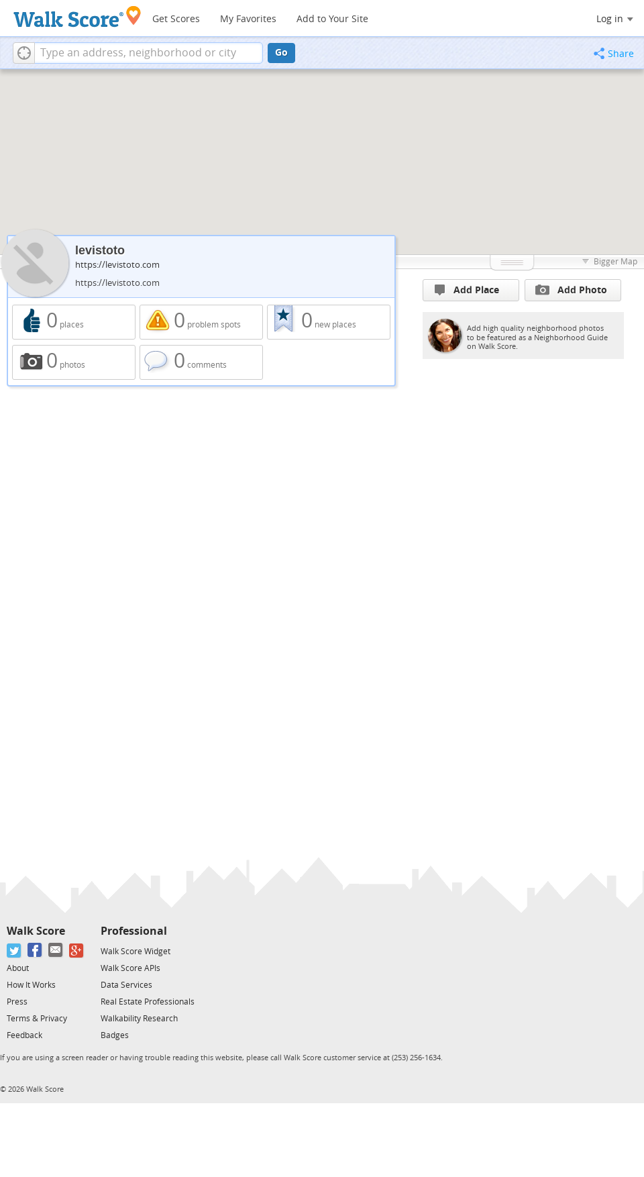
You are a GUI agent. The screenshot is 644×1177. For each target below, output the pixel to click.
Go (281, 52)
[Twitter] (14, 950)
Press (17, 1002)
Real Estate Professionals (148, 1002)
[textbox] (148, 53)
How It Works (31, 985)
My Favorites (248, 19)
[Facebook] (35, 950)
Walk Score (36, 931)
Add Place (467, 290)
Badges (115, 1035)
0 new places (329, 322)
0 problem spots (201, 322)
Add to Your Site (332, 19)
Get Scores (176, 19)
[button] (24, 53)
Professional (134, 931)
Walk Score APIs (130, 968)
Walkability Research (139, 1018)
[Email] (56, 950)
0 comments (201, 362)
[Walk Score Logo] (77, 16)
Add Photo (571, 290)
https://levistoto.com (117, 265)
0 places (74, 322)
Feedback (24, 1035)
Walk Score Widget (135, 951)
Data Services (126, 985)
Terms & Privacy (37, 1018)
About (18, 968)
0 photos (74, 362)
